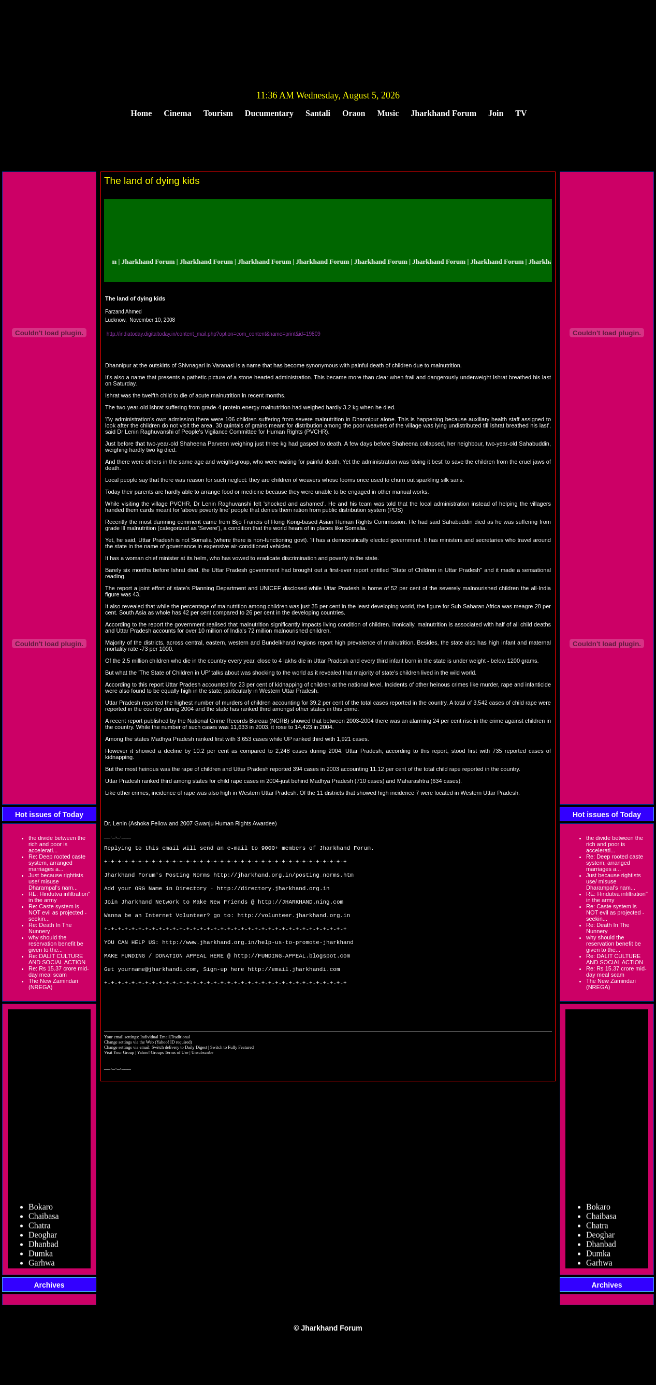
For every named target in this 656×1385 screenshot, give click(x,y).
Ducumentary (269, 113)
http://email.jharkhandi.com (293, 988)
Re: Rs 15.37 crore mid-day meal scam (58, 971)
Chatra (39, 1229)
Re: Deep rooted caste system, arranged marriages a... (56, 862)
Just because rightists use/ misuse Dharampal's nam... (55, 881)
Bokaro (40, 1210)
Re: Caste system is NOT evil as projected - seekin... (57, 912)
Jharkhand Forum (443, 113)
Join (495, 113)
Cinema (177, 113)
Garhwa (41, 1266)
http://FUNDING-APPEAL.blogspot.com (292, 973)
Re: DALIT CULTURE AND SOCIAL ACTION (56, 959)
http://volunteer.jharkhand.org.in (293, 926)
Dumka (40, 1257)
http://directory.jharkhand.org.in (273, 895)
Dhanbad (43, 1248)
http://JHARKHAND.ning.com (300, 911)
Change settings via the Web (129, 1066)
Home (141, 113)
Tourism (218, 113)
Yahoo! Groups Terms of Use (163, 1077)
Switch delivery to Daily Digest (179, 1072)
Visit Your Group (119, 1077)
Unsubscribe (202, 1077)
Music (388, 113)
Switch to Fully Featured (232, 1072)
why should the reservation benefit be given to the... (55, 943)
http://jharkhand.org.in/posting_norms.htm (283, 879)
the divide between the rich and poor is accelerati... (56, 844)
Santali (317, 113)
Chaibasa (43, 1220)
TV (521, 113)
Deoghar (42, 1238)
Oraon (353, 113)
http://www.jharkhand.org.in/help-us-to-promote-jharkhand (258, 957)
